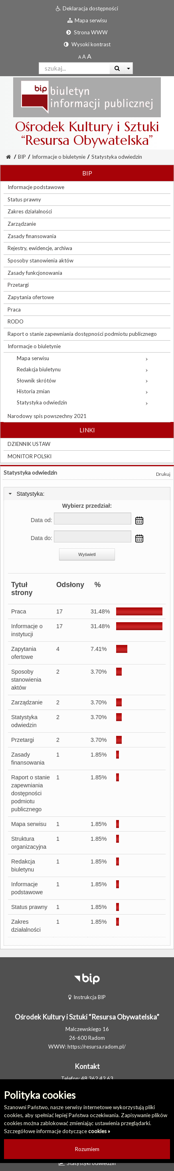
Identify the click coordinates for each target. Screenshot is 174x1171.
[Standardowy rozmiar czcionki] (79, 56)
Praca (18, 611)
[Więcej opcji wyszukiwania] (129, 68)
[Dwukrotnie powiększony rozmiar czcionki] (89, 56)
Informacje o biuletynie (58, 157)
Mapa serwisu (28, 824)
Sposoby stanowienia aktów (26, 679)
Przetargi (22, 740)
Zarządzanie (27, 702)
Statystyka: (30, 494)
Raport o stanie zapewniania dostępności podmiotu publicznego (30, 793)
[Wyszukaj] (117, 68)
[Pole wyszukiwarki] (74, 68)
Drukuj (163, 474)
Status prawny (29, 907)
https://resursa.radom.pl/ (96, 1046)
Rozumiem (87, 1149)
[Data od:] (92, 518)
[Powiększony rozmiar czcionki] (84, 56)
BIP (22, 157)
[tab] (87, 494)
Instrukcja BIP (87, 997)
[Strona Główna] (8, 157)
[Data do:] (92, 536)
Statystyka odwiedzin (116, 157)
